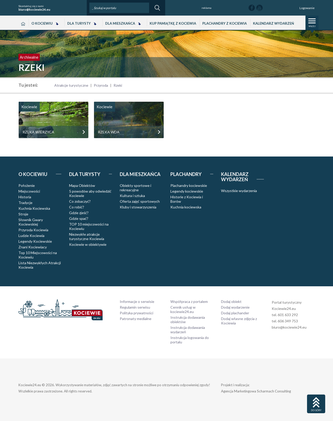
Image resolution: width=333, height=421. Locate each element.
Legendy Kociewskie (35, 241)
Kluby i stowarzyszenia (138, 207)
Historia (24, 197)
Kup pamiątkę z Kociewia (173, 23)
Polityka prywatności (136, 313)
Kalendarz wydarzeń (273, 23)
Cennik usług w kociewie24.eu (183, 309)
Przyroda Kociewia (33, 230)
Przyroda (101, 85)
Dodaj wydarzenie (235, 307)
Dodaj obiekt (231, 301)
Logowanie (307, 8)
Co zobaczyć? (80, 201)
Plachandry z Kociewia (224, 23)
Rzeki (118, 85)
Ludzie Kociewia (31, 235)
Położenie (26, 185)
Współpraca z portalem (189, 301)
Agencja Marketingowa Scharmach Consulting (256, 391)
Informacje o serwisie (137, 301)
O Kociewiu (42, 23)
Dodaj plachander (235, 313)
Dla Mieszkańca (120, 23)
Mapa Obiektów (82, 185)
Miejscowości (29, 191)
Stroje (23, 214)
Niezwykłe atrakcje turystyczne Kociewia (86, 236)
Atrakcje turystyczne (71, 85)
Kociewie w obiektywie (87, 244)
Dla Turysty (79, 23)
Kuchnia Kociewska (34, 208)
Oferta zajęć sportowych (140, 201)
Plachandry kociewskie (188, 185)
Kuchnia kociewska (185, 207)
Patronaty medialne (135, 318)
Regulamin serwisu (135, 307)
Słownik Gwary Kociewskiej (30, 222)
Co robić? (76, 207)
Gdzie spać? (78, 218)
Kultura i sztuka (132, 195)
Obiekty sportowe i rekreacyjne (135, 187)
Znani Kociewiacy (32, 247)
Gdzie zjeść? (79, 212)
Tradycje (25, 202)
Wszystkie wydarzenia (239, 190)
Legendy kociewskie (186, 191)
